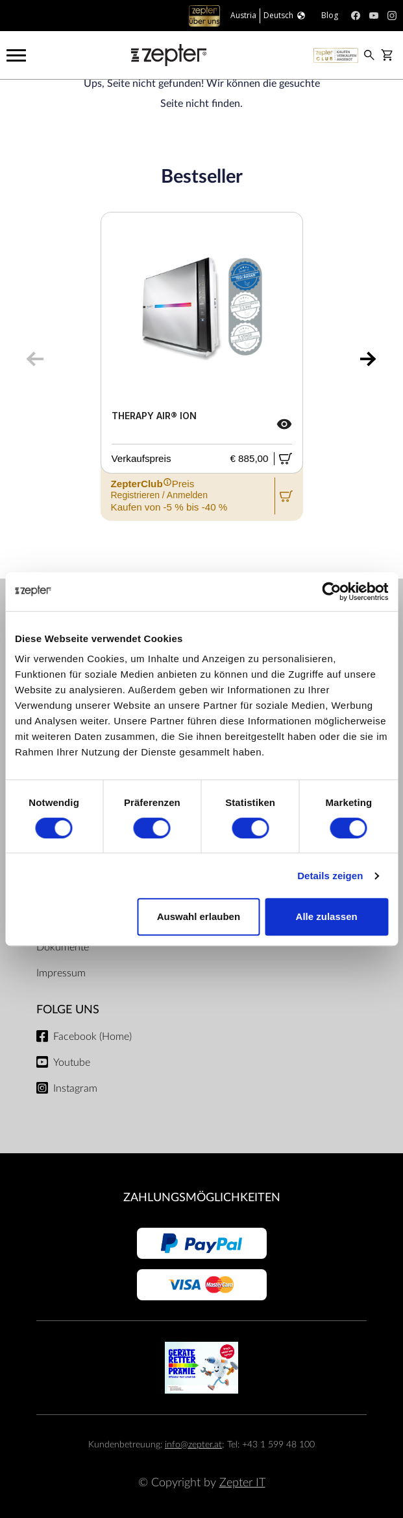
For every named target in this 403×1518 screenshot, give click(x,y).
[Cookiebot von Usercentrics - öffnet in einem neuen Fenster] (331, 591)
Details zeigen (330, 875)
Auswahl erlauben (198, 916)
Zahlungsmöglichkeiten (201, 1197)
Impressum (61, 973)
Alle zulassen (327, 916)
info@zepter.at (193, 1444)
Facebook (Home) (92, 1036)
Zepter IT (242, 1482)
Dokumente (62, 947)
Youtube (71, 1062)
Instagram (75, 1088)
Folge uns (67, 1009)
